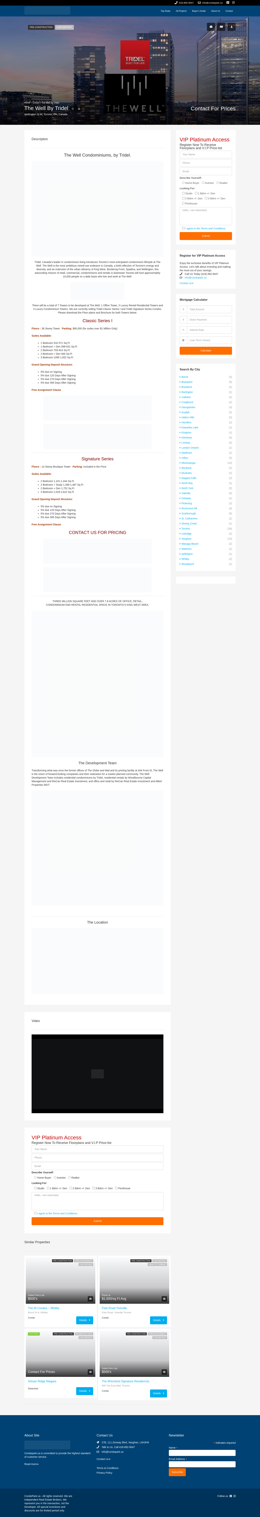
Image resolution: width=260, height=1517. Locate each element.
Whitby (185, 558)
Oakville (185, 493)
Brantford (186, 387)
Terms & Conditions (107, 1468)
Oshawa (186, 498)
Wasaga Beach (189, 543)
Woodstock (187, 564)
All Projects (181, 11)
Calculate (206, 350)
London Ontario (190, 447)
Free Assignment (83, 1261)
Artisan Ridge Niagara (42, 1381)
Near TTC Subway (157, 1265)
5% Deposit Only (84, 1334)
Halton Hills (187, 417)
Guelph (185, 412)
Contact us (186, 283)
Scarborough (188, 513)
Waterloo (186, 548)
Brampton (186, 382)
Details (84, 1320)
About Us (215, 11)
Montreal (186, 467)
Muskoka (186, 473)
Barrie (184, 376)
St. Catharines (189, 518)
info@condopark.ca (196, 277)
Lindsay (185, 442)
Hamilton (186, 422)
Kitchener (186, 437)
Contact (229, 11)
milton (184, 457)
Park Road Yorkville (114, 1308)
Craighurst (187, 402)
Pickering (186, 503)
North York (187, 488)
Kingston (186, 432)
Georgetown (188, 407)
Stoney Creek (189, 523)
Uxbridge (186, 533)
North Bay (187, 483)
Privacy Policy (104, 1472)
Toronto (185, 528)
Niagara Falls (188, 478)
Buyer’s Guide (199, 11)
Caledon (186, 397)
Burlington (187, 392)
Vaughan (186, 538)
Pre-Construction (41, 27)
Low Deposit (64, 27)
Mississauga (188, 462)
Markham (186, 452)
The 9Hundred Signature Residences (125, 1381)
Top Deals (165, 11)
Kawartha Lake (189, 427)
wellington (187, 553)
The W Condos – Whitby (43, 1308)
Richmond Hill (189, 508)
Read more (31, 1464)
